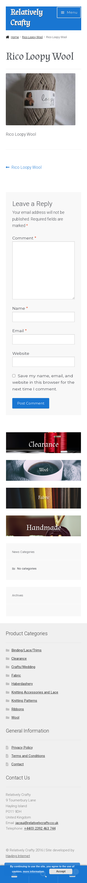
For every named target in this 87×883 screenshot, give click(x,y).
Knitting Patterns (24, 701)
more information (33, 871)
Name (20, 308)
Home (15, 37)
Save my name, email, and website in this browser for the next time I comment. (43, 382)
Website (20, 353)
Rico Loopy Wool (32, 37)
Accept (60, 871)
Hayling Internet (18, 856)
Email (19, 330)
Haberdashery (22, 684)
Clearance (19, 658)
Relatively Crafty (26, 17)
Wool (15, 717)
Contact (17, 764)
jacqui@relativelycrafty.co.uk (37, 823)
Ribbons (17, 709)
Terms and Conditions (28, 756)
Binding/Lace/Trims (26, 650)
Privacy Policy (22, 747)
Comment (24, 238)
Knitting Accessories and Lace (34, 692)
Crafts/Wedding (23, 667)
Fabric (16, 675)
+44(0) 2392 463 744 (39, 828)
